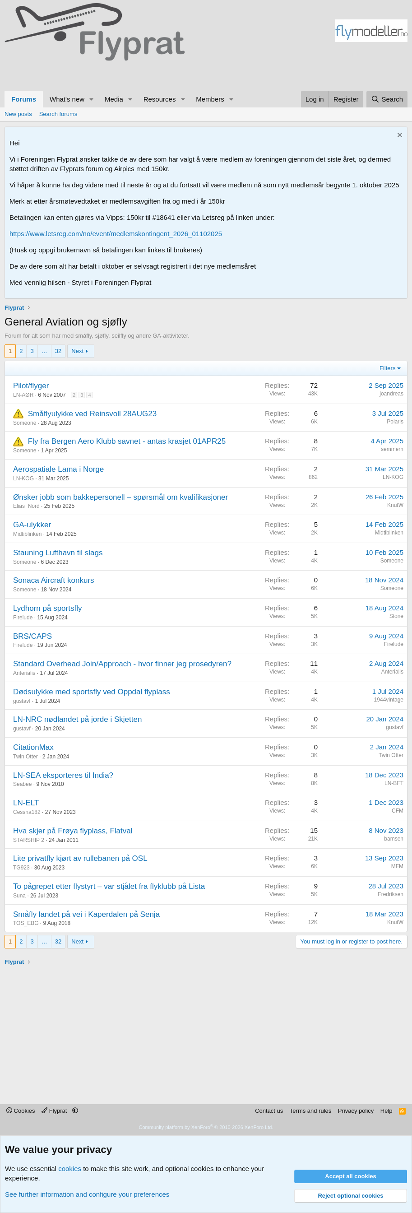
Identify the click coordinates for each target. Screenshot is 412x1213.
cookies (69, 1168)
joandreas (391, 393)
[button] (91, 99)
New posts (18, 114)
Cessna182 (27, 812)
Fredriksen (390, 894)
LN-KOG (23, 478)
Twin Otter (25, 756)
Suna (19, 895)
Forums (23, 99)
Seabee (22, 784)
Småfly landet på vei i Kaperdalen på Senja (86, 914)
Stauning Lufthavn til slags (57, 552)
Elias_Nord (26, 506)
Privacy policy (356, 1110)
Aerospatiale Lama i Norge (58, 469)
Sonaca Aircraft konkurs (53, 580)
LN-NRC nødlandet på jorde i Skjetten (77, 719)
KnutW (395, 505)
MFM (397, 866)
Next (77, 351)
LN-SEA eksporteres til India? (63, 775)
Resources (160, 99)
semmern (392, 449)
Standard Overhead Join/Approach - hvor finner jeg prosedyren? (122, 664)
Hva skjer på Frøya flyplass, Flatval (73, 831)
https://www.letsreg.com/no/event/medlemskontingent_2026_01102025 (115, 233)
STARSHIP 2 (28, 840)
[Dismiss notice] (399, 136)
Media (114, 99)
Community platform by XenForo (206, 1127)
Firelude (22, 617)
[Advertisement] (86, 74)
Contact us (269, 1110)
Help (386, 1110)
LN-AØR (23, 395)
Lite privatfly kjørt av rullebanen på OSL (80, 858)
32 (58, 351)
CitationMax (33, 747)
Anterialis (24, 673)
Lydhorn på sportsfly (47, 608)
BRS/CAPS (32, 636)
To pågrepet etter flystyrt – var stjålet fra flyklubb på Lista (109, 886)
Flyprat (55, 1110)
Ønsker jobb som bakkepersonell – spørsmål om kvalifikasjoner (120, 497)
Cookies (20, 1110)
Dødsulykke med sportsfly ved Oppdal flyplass (91, 692)
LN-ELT (26, 803)
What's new (67, 99)
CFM (397, 811)
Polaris (395, 421)
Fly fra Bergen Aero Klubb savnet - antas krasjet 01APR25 (127, 441)
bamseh (393, 839)
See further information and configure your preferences (87, 1194)
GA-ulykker (32, 525)
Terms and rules (310, 1110)
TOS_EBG (25, 923)
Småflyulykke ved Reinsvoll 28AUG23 (92, 413)
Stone (396, 616)
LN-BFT (393, 783)
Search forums (58, 114)
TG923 (21, 867)
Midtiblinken (27, 534)
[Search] (386, 99)
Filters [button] (387, 368)
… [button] (44, 351)
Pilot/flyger (31, 385)
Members (210, 99)
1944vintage (388, 700)
